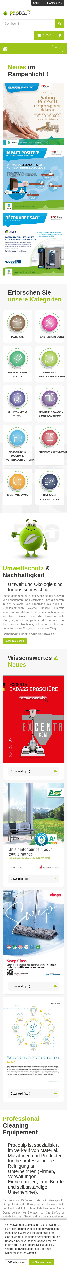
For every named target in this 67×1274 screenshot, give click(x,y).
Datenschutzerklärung (43, 1268)
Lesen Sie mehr (14, 641)
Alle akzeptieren (42, 1262)
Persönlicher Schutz (17, 374)
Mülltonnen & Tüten (17, 414)
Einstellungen (16, 1262)
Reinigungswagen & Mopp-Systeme (51, 414)
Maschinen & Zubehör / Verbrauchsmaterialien (23, 455)
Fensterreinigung (51, 336)
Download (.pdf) (33, 771)
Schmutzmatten (17, 495)
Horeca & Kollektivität (49, 497)
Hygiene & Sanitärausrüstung (53, 374)
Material (17, 336)
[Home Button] (5, 48)
